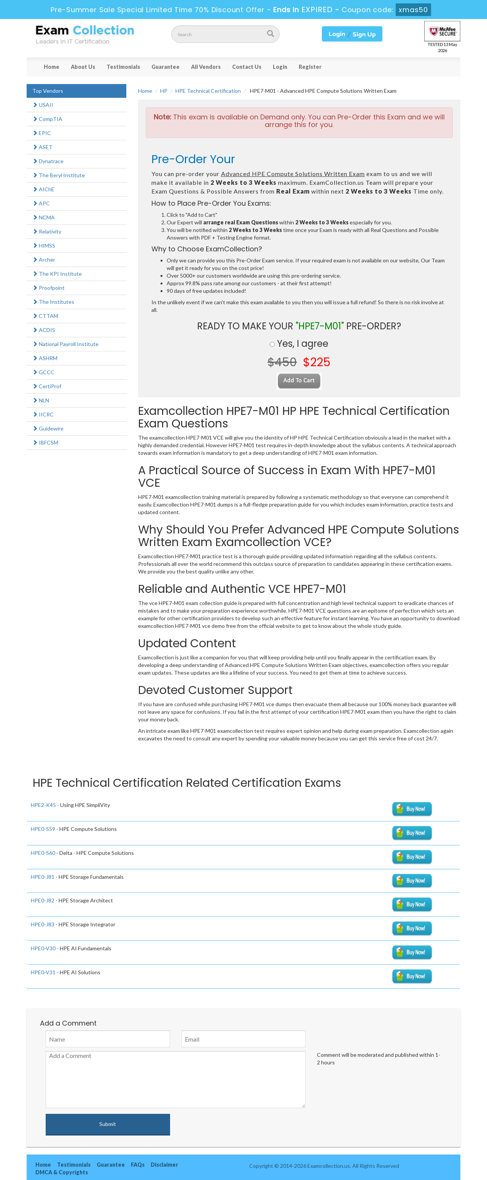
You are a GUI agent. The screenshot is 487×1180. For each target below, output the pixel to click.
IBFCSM (45, 442)
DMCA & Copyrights (61, 1172)
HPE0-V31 (43, 972)
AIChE (43, 189)
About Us (83, 67)
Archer (43, 259)
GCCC (43, 372)
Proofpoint (48, 287)
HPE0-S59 (43, 829)
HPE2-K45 (43, 805)
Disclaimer (164, 1164)
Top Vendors (47, 90)
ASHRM (44, 358)
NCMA (43, 217)
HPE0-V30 (43, 948)
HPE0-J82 (42, 900)
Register (310, 67)
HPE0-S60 (43, 853)
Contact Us (246, 67)
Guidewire (48, 428)
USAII (42, 105)
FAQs (138, 1164)
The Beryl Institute (58, 175)
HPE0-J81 (42, 876)
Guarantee (165, 67)
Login (280, 67)
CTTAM (45, 316)
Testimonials (123, 67)
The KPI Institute (57, 273)
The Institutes (53, 302)
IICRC (43, 414)
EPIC (41, 133)
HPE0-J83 (42, 924)
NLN (40, 400)
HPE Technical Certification (208, 90)
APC (41, 203)
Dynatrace (48, 161)
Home (51, 67)
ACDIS (43, 330)
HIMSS (43, 245)
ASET (42, 147)
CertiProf (46, 386)
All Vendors (206, 67)
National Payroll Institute (65, 344)
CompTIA (47, 119)
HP (163, 90)
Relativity (46, 231)
